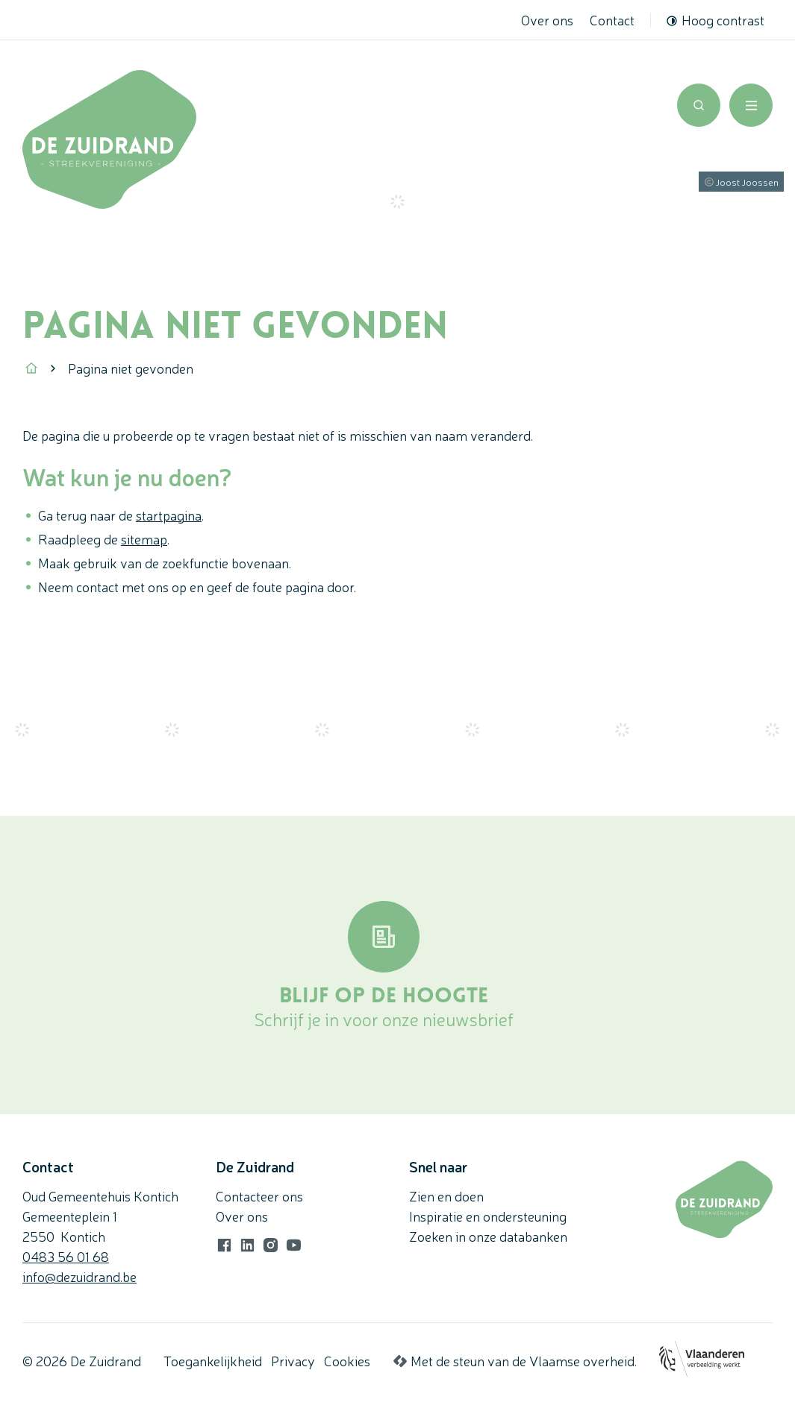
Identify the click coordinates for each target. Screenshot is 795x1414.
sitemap (144, 538)
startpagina (169, 515)
